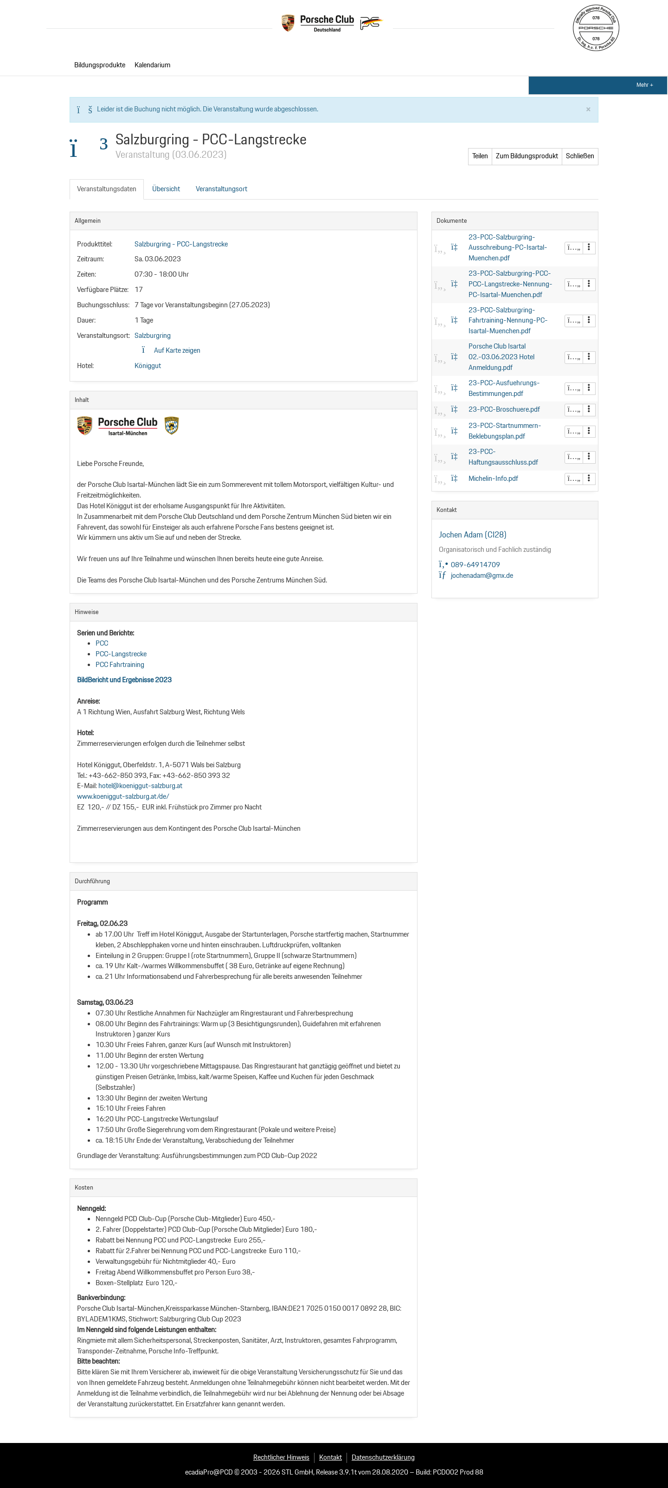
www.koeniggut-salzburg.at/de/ (123, 796)
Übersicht (166, 189)
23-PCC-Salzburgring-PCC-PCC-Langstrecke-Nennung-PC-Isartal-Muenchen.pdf (510, 284)
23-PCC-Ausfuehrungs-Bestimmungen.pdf (504, 388)
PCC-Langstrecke (121, 654)
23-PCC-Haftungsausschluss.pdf (503, 457)
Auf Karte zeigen (171, 350)
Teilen (550, 156)
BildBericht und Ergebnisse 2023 (124, 680)
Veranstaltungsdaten (106, 189)
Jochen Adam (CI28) (473, 535)
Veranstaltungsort (221, 189)
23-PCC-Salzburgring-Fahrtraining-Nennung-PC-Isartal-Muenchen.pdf (508, 321)
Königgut (148, 366)
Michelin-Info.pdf (493, 478)
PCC (102, 643)
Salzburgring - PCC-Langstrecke (181, 244)
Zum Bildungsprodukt (503, 156)
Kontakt (330, 1457)
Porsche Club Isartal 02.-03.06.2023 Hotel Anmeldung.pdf (501, 357)
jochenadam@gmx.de (476, 576)
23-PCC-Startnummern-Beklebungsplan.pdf (505, 431)
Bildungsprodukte (99, 65)
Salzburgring (153, 335)
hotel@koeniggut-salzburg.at (141, 786)
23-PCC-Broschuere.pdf (504, 409)
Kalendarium (152, 65)
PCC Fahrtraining (120, 665)
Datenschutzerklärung (383, 1457)
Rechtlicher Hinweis (281, 1457)
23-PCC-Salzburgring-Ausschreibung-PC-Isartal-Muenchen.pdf (508, 248)
